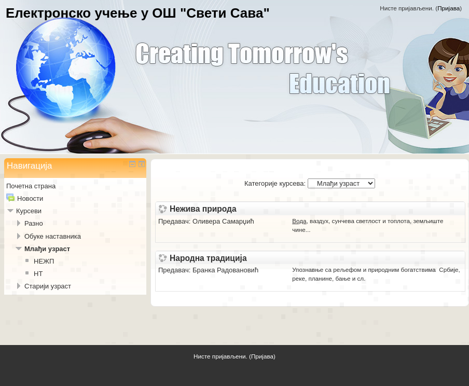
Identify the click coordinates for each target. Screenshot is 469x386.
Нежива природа (203, 209)
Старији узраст (47, 286)
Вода (299, 220)
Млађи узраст (47, 249)
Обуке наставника (52, 236)
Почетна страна (31, 186)
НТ (38, 274)
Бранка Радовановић (225, 270)
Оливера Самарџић (223, 221)
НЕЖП (44, 261)
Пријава (448, 8)
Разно (33, 223)
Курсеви (29, 211)
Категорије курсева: (275, 183)
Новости (30, 198)
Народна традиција (208, 258)
